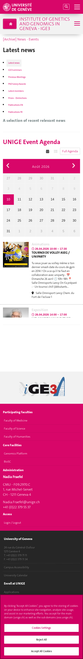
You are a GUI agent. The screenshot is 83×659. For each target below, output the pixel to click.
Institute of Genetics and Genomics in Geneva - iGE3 (44, 24)
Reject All (41, 641)
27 (8, 178)
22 (63, 210)
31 (52, 178)
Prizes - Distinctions (17, 98)
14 (52, 199)
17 (8, 210)
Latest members (16, 91)
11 (19, 199)
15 (63, 199)
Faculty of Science (14, 428)
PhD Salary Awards (17, 84)
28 (19, 178)
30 (41, 178)
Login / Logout (12, 522)
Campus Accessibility (16, 567)
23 (74, 210)
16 (74, 199)
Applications (11, 592)
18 (19, 210)
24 (8, 220)
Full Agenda (70, 151)
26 (30, 220)
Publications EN (15, 105)
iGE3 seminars (15, 70)
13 (41, 199)
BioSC (7, 462)
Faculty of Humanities (17, 437)
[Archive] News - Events (21, 39)
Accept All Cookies (41, 653)
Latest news (14, 62)
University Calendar (16, 575)
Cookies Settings (41, 630)
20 (41, 210)
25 (19, 220)
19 (30, 210)
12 (30, 199)
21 (52, 210)
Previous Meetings (17, 77)
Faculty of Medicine (15, 420)
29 (30, 178)
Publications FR (15, 112)
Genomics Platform (15, 453)
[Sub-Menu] (76, 23)
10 (8, 199)
